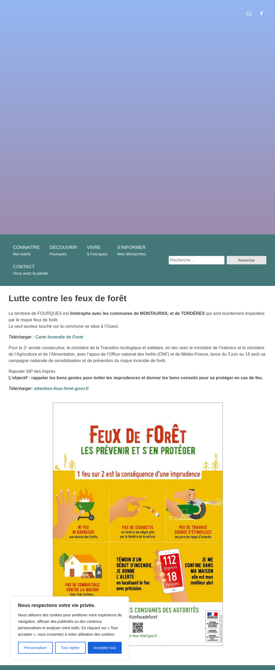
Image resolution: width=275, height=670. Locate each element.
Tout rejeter (70, 648)
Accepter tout (105, 648)
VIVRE (94, 247)
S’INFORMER (131, 247)
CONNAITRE (26, 247)
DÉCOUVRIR (63, 247)
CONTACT (24, 266)
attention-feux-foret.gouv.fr (60, 388)
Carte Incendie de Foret (58, 337)
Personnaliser (35, 648)
